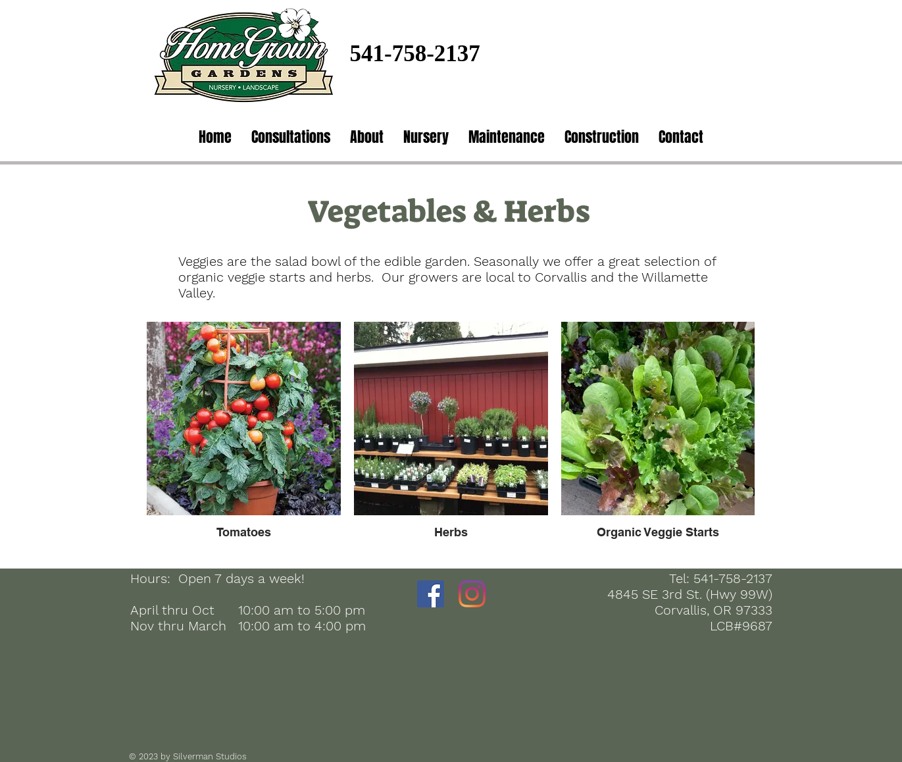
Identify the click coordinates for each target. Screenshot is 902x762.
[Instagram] (472, 593)
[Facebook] (430, 593)
